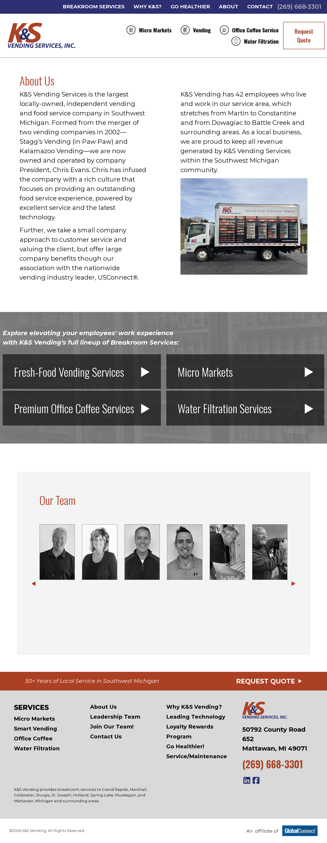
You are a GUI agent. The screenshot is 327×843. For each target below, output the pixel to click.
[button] (33, 584)
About (228, 6)
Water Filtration (255, 41)
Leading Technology (195, 716)
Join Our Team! (112, 726)
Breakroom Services (94, 6)
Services (31, 707)
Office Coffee (33, 738)
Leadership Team (115, 716)
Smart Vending (35, 728)
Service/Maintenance (196, 756)
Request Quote (303, 35)
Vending (196, 29)
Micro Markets (149, 29)
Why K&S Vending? (194, 707)
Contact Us (106, 736)
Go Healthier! (185, 746)
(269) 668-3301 (299, 6)
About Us (103, 707)
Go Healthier (190, 6)
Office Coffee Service (249, 29)
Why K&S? (147, 6)
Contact (260, 6)
